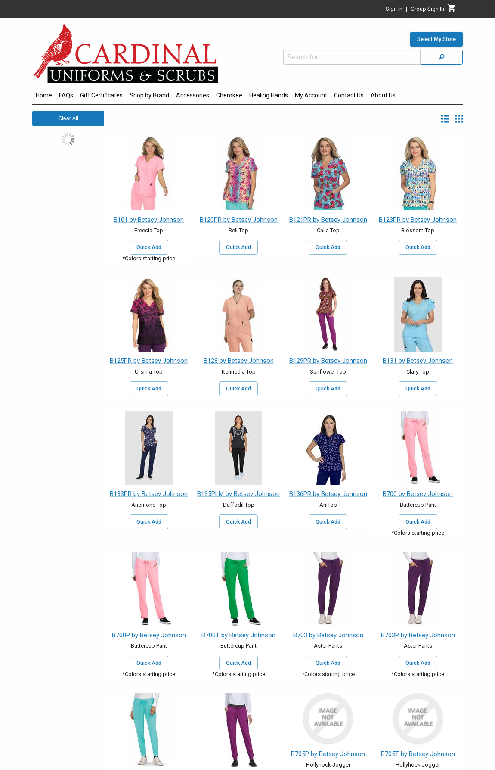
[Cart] (451, 10)
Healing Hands (268, 95)
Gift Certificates (101, 95)
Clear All (68, 118)
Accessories (192, 95)
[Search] (442, 57)
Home (44, 95)
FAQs (66, 95)
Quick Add (149, 247)
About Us (383, 95)
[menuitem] (44, 96)
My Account (311, 95)
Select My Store (436, 39)
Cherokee (229, 95)
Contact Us (349, 95)
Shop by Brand (149, 95)
